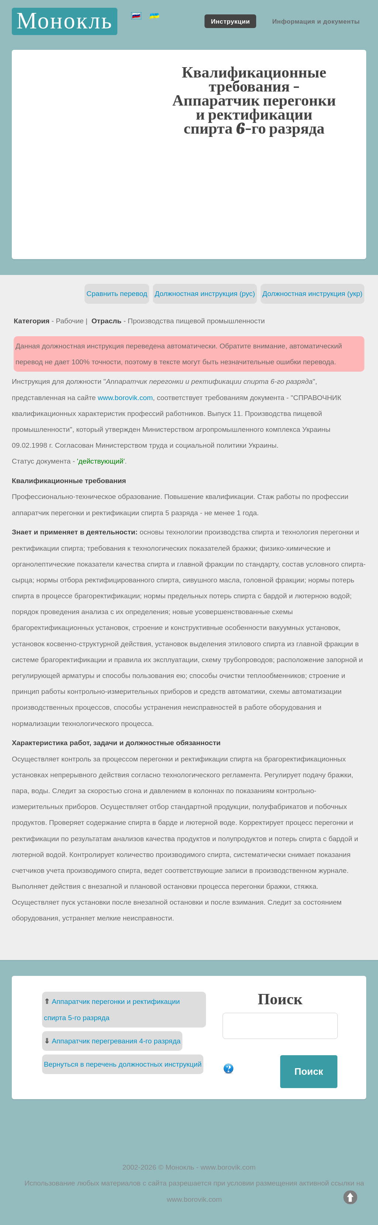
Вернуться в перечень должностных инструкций (123, 1064)
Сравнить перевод (116, 293)
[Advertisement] (189, 196)
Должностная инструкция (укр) (312, 293)
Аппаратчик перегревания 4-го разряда (116, 1041)
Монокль (64, 21)
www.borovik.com (125, 398)
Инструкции (230, 21)
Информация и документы (316, 21)
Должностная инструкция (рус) (205, 293)
